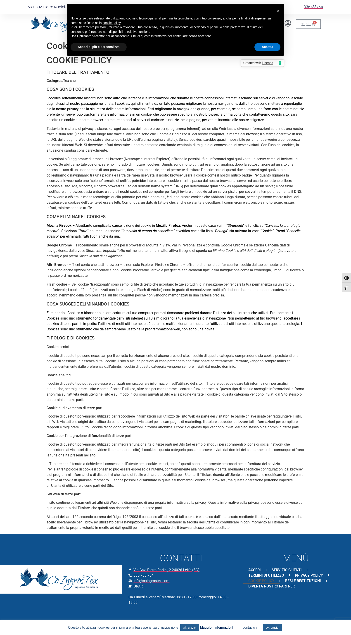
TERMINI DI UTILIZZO (266, 575)
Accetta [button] (267, 47)
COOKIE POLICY (261, 581)
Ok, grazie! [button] (189, 627)
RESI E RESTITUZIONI (303, 581)
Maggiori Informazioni (216, 627)
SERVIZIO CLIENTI (287, 570)
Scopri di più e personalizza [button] (98, 47)
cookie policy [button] (112, 23)
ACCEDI (254, 570)
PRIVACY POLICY (309, 575)
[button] (278, 10)
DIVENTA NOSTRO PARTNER (271, 586)
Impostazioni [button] (248, 627)
